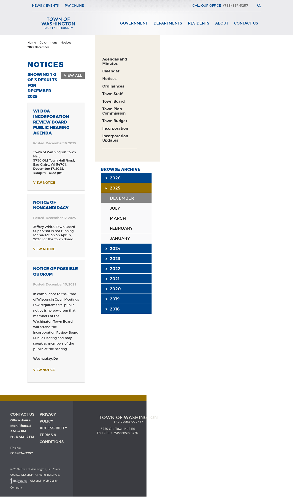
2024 (112, 248)
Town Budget (114, 121)
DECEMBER (122, 198)
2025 (112, 188)
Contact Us (246, 23)
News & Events (45, 5)
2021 (112, 278)
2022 (112, 268)
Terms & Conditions (52, 438)
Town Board (113, 101)
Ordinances (113, 86)
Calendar (110, 71)
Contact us (22, 414)
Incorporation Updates (115, 138)
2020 (113, 289)
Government (134, 23)
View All (73, 75)
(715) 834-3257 (235, 5)
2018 (112, 309)
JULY (115, 208)
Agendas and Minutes (114, 61)
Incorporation (115, 128)
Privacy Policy (48, 417)
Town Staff (112, 94)
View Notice (44, 183)
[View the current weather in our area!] (251, 5)
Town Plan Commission (114, 111)
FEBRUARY (121, 228)
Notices (109, 79)
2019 (112, 299)
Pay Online (74, 5)
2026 (112, 178)
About (221, 23)
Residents (198, 23)
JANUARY (120, 238)
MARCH (118, 218)
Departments (168, 23)
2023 (112, 258)
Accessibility (53, 428)
